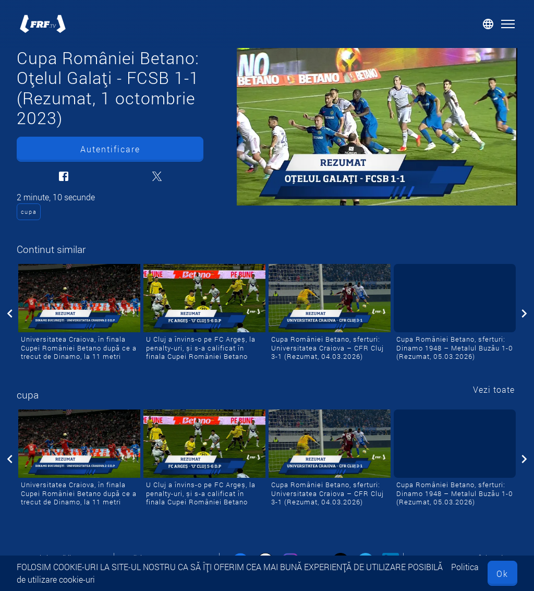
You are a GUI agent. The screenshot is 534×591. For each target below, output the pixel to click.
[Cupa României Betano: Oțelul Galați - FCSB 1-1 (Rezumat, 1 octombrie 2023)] (377, 127)
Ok (502, 573)
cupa (29, 211)
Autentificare (110, 148)
